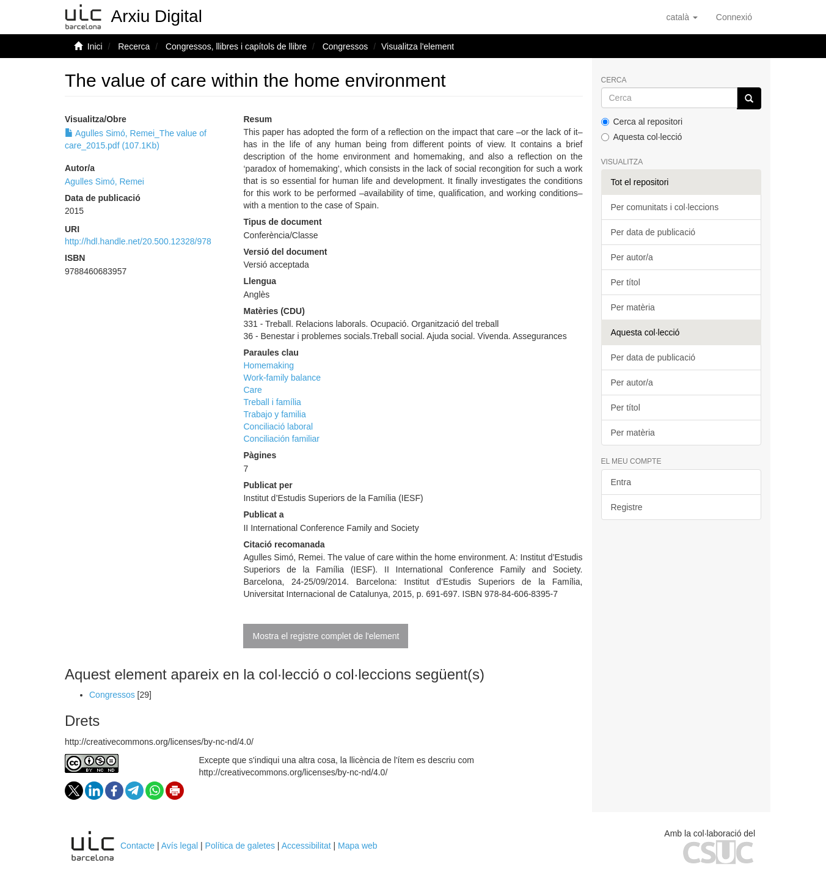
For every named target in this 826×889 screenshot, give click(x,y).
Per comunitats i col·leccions (665, 207)
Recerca (134, 46)
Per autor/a (632, 257)
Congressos (345, 46)
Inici (95, 46)
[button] (682, 17)
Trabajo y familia (274, 414)
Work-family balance (282, 377)
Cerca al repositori (642, 121)
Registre (627, 507)
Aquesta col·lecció (641, 137)
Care (252, 390)
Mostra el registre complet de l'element (325, 636)
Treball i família (272, 402)
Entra (621, 482)
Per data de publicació (653, 232)
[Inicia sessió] (734, 17)
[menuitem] (734, 17)
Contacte (137, 846)
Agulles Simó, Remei (104, 181)
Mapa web (358, 846)
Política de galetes (240, 846)
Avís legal (179, 846)
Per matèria (633, 307)
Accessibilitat (306, 846)
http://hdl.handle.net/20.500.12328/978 (138, 241)
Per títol (625, 282)
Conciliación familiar (281, 439)
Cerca (614, 80)
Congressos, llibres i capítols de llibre (236, 46)
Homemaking (268, 365)
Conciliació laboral (278, 426)
